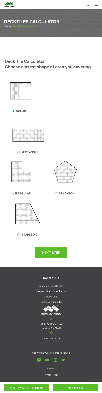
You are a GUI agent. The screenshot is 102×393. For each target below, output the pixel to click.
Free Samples (75, 387)
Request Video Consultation (51, 291)
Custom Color (51, 297)
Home (7, 26)
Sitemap (51, 368)
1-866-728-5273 (51, 335)
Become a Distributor (51, 302)
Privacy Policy (51, 375)
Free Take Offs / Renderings (26, 387)
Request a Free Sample (51, 286)
